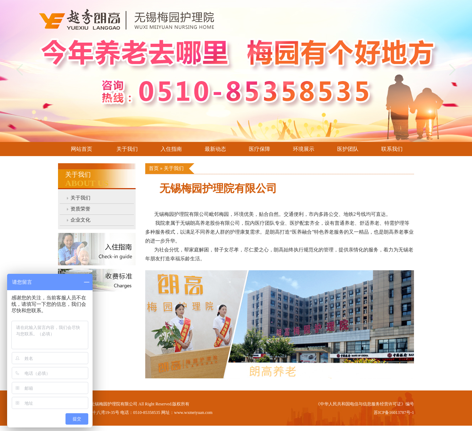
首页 (154, 168)
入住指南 (171, 149)
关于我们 (127, 149)
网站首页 (81, 149)
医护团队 (347, 149)
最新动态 (215, 149)
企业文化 (80, 220)
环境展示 (303, 149)
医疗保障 (259, 149)
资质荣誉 (80, 209)
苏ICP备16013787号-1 (394, 412)
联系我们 (392, 149)
